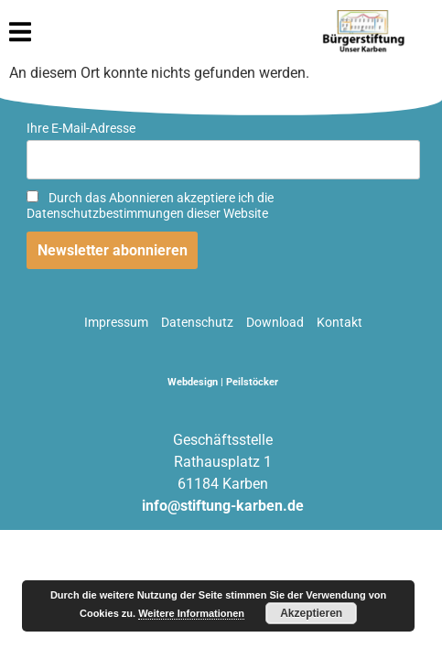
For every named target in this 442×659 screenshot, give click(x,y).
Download (275, 322)
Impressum (116, 322)
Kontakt (339, 322)
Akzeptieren (311, 613)
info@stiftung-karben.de (223, 505)
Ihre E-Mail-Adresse (81, 128)
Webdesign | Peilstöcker (222, 382)
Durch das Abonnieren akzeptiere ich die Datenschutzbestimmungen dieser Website (150, 205)
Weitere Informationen (191, 613)
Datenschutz (197, 322)
